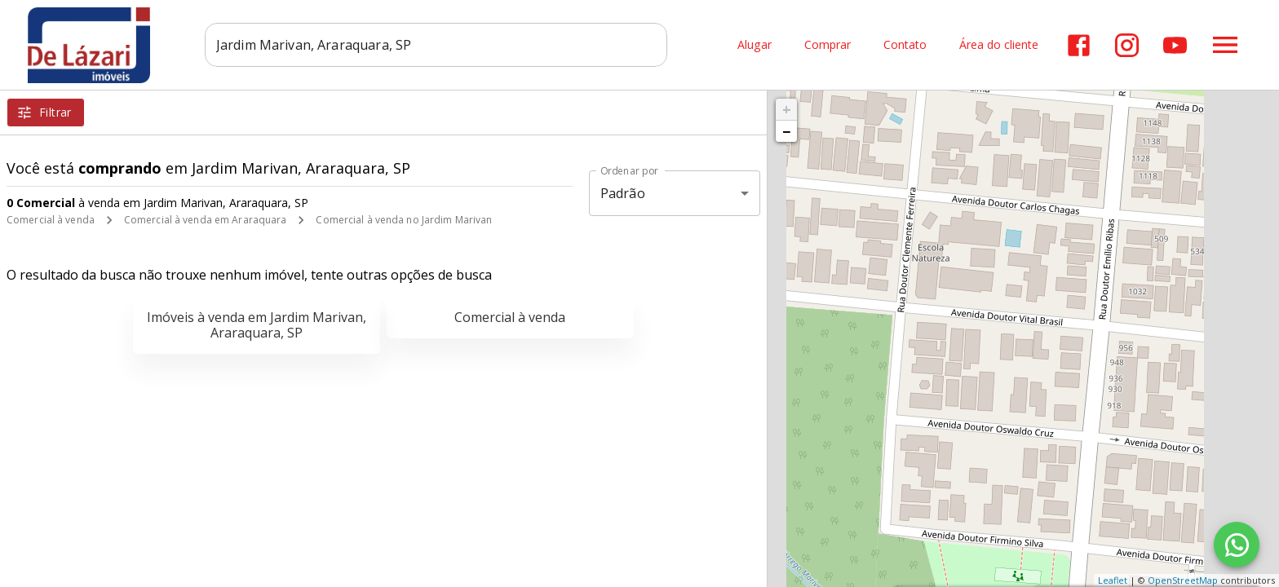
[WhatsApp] (1236, 544)
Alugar (754, 45)
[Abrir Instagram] (1127, 45)
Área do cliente (998, 45)
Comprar (827, 45)
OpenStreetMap (1183, 580)
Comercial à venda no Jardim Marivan (404, 220)
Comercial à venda (51, 220)
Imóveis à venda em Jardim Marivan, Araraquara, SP (256, 325)
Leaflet (1112, 580)
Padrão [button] (622, 193)
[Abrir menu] (1225, 45)
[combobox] (440, 45)
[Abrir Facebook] (1078, 45)
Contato (905, 45)
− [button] (786, 131)
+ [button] (786, 109)
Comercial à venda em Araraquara (205, 220)
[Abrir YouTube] (1175, 45)
